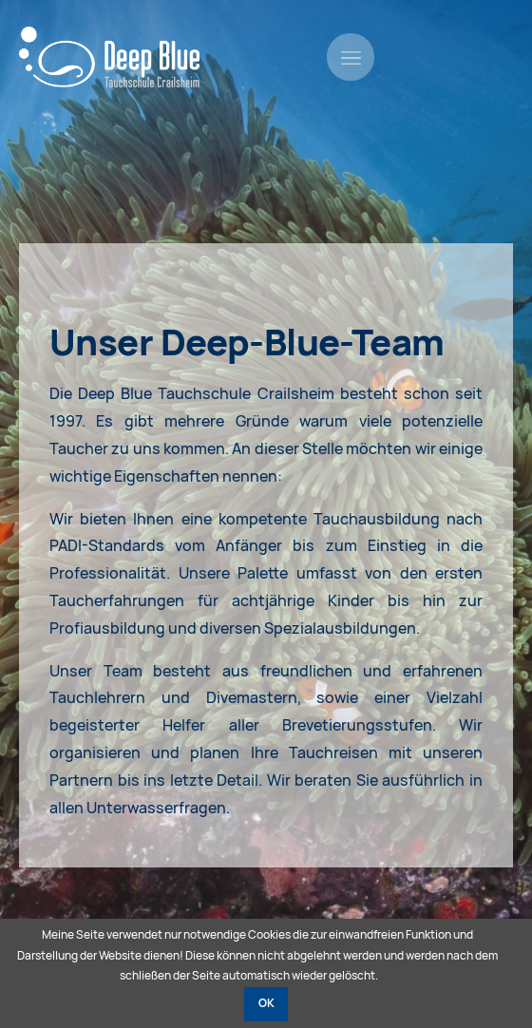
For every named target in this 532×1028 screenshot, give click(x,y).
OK (266, 1003)
